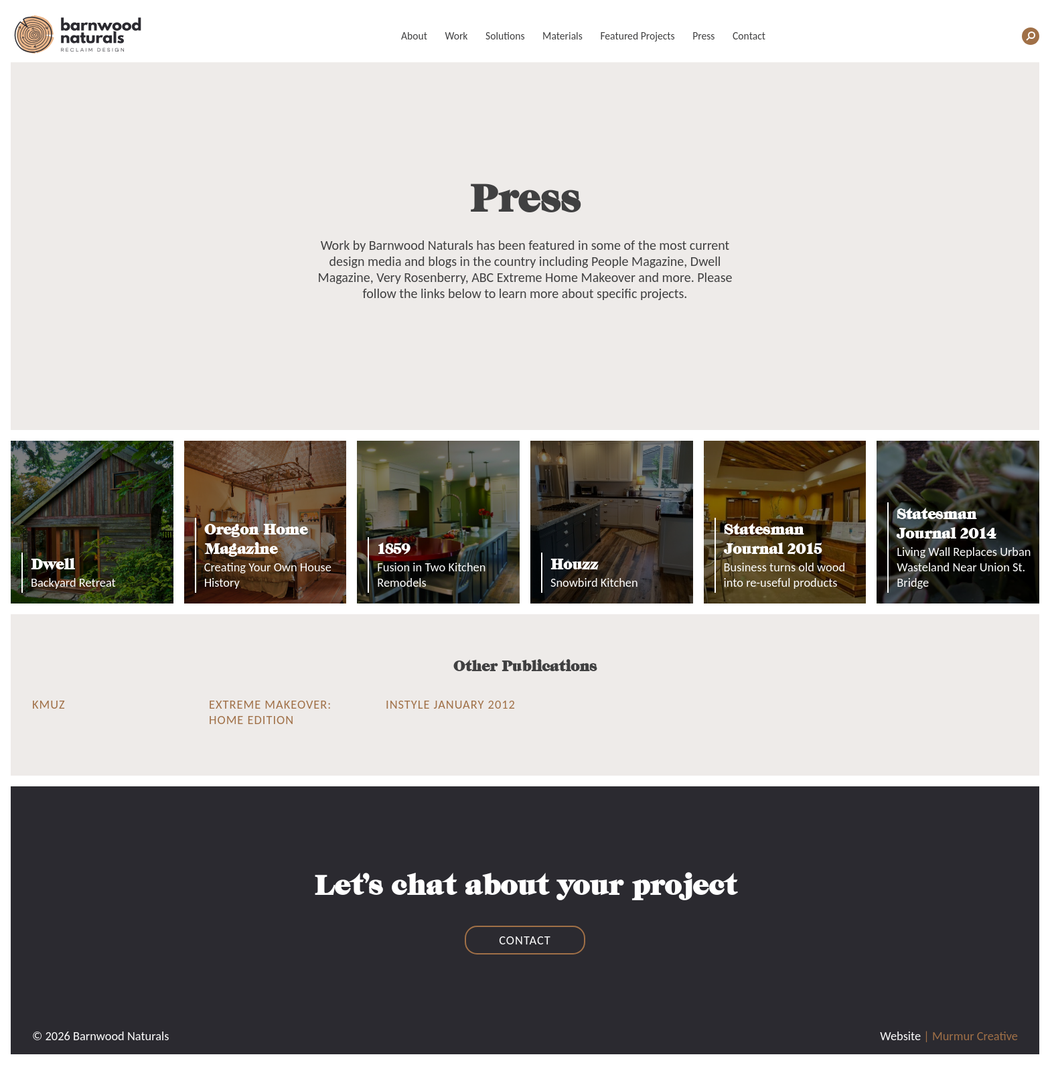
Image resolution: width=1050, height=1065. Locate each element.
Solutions (504, 35)
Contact (749, 35)
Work (456, 35)
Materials (562, 35)
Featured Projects (637, 35)
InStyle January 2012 (451, 704)
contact (525, 940)
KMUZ (49, 704)
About (414, 35)
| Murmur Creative (970, 1036)
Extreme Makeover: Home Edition (270, 712)
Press (703, 35)
